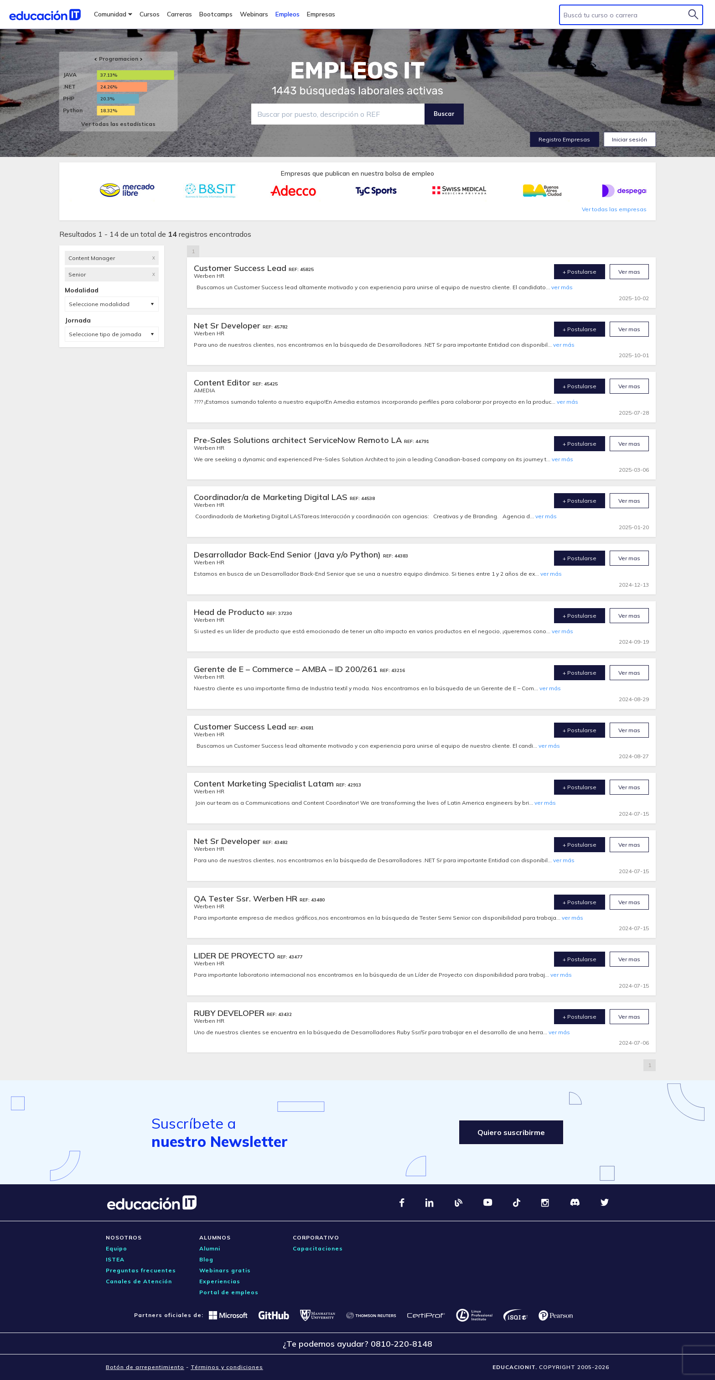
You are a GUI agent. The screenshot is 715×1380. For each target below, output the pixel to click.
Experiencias (219, 1281)
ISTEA (115, 1259)
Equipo (116, 1248)
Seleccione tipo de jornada (105, 334)
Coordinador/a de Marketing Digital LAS (272, 497)
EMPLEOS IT (357, 70)
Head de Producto (230, 612)
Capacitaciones (318, 1248)
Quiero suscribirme (511, 1132)
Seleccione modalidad (99, 304)
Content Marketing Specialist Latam (265, 783)
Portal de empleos (229, 1292)
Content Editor (223, 382)
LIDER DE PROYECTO (235, 955)
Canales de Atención (139, 1281)
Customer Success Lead (241, 268)
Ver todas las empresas (614, 209)
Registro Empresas (564, 139)
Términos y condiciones (227, 1367)
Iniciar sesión (629, 139)
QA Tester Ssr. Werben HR (247, 898)
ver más (562, 287)
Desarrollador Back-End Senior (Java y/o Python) (288, 554)
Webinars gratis (225, 1270)
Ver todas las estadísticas (118, 123)
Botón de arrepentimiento (145, 1367)
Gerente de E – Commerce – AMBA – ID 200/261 (287, 669)
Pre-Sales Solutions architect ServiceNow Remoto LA (299, 440)
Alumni (209, 1248)
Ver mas (629, 271)
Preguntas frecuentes (141, 1270)
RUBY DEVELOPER (230, 1013)
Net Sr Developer (228, 325)
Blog (206, 1259)
